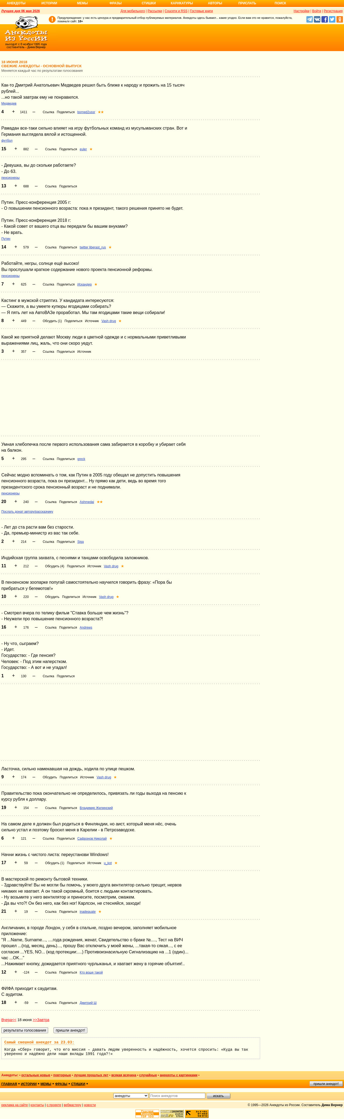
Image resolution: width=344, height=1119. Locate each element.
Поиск (280, 3)
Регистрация (333, 11)
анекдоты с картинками (179, 1075)
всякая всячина (123, 1075)
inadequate (88, 912)
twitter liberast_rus (93, 247)
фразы (61, 1084)
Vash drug (109, 321)
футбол (7, 140)
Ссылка (48, 112)
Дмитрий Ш (88, 1003)
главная (9, 1084)
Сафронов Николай (92, 838)
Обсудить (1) (52, 321)
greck (81, 459)
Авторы (215, 3)
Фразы (115, 3)
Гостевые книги (201, 11)
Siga (80, 542)
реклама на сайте (14, 1105)
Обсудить (52, 597)
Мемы (82, 3)
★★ (101, 112)
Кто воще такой (91, 972)
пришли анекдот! (326, 1084)
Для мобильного (133, 11)
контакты (37, 1105)
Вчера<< (8, 1020)
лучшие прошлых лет (91, 1075)
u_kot (108, 863)
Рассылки (155, 11)
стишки (78, 1084)
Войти (316, 11)
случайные (148, 1075)
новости (90, 1105)
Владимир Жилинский (96, 808)
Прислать (247, 3)
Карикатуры (182, 3)
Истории (49, 3)
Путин (5, 239)
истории (29, 1084)
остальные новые (35, 1075)
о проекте (54, 1105)
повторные (62, 1075)
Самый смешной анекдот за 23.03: (39, 1042)
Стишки (149, 3)
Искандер (84, 284)
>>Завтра (41, 1020)
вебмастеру (72, 1105)
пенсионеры (10, 178)
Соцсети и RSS (176, 11)
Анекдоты (16, 3)
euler (83, 149)
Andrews (86, 627)
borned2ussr (86, 112)
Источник (92, 321)
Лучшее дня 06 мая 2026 (20, 11)
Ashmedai (87, 502)
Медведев (8, 103)
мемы (46, 1084)
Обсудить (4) (54, 566)
